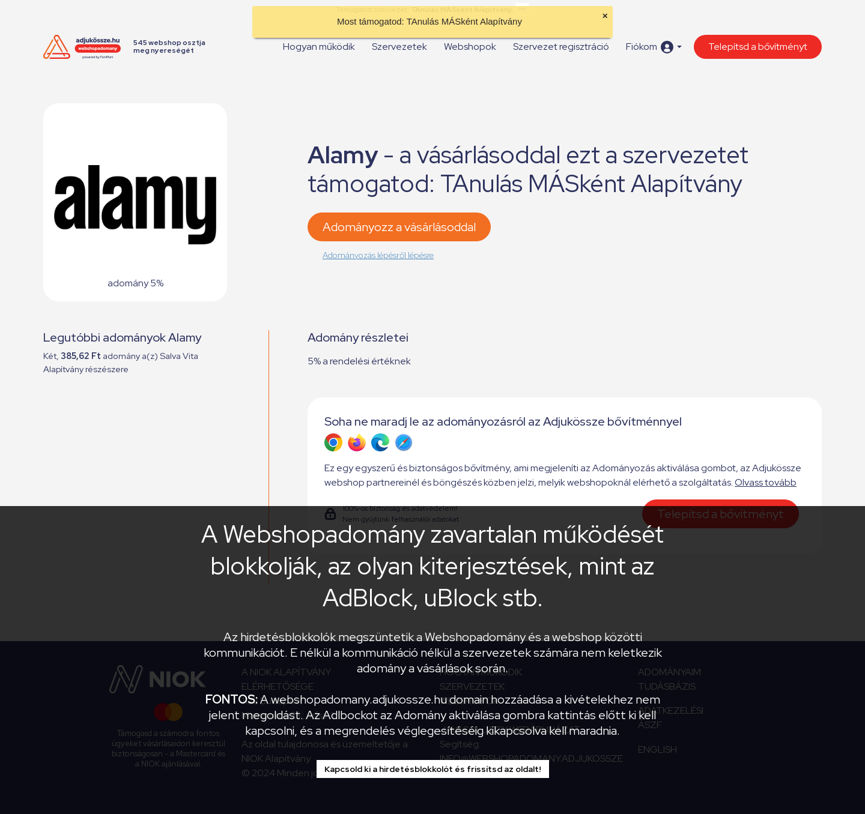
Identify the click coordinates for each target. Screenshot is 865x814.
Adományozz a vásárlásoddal (399, 227)
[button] (654, 47)
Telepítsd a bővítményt (757, 46)
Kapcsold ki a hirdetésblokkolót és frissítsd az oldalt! (432, 769)
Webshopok (470, 46)
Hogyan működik (319, 46)
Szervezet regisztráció (561, 46)
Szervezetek (399, 46)
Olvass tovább (766, 482)
